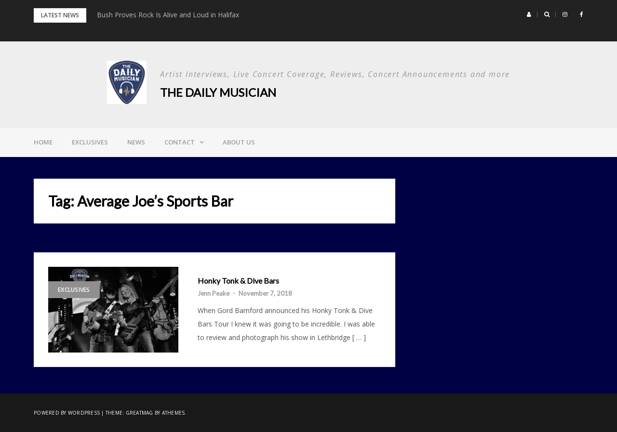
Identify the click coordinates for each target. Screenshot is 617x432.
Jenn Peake (213, 293)
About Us (239, 142)
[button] (529, 14)
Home (43, 142)
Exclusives (90, 142)
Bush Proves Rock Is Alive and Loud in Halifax (168, 14)
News (136, 142)
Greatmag (139, 412)
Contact (179, 142)
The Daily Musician (218, 92)
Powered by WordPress (67, 412)
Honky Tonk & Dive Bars (238, 280)
